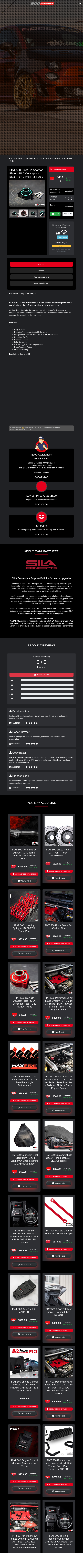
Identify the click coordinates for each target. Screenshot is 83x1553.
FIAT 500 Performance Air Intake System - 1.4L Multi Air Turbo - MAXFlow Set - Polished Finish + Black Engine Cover (58, 1082)
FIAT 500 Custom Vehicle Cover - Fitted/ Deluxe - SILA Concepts (58, 1158)
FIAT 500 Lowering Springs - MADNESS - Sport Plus (24, 928)
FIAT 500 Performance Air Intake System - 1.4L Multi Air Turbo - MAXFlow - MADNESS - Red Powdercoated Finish (24, 1541)
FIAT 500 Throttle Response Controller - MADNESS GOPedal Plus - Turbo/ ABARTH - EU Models (59, 1541)
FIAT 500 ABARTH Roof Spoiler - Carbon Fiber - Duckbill (59, 1312)
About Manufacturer (41, 283)
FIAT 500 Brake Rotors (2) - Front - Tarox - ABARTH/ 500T (58, 852)
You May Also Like (41, 277)
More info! (69, 191)
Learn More (62, 237)
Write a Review (41, 675)
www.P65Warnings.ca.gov (20, 429)
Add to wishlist (68, 214)
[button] (42, 193)
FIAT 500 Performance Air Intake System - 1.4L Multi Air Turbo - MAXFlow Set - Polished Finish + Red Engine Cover (58, 1004)
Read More (41, 504)
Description (41, 264)
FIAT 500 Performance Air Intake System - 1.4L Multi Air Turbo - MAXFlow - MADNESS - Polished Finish (58, 1387)
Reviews (41, 271)
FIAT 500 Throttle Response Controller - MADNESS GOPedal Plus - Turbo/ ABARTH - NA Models (24, 1236)
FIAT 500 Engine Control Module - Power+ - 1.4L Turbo (24, 1463)
